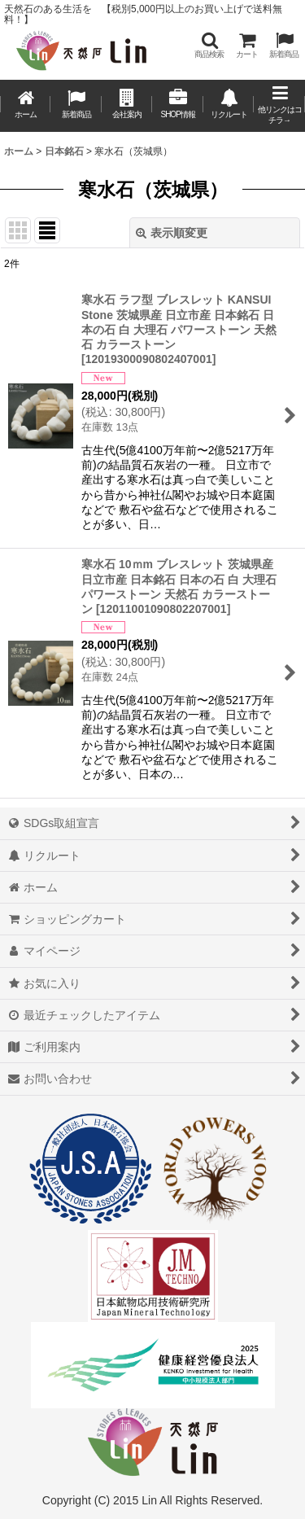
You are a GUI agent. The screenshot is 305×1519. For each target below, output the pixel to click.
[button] (209, 45)
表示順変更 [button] (171, 232)
